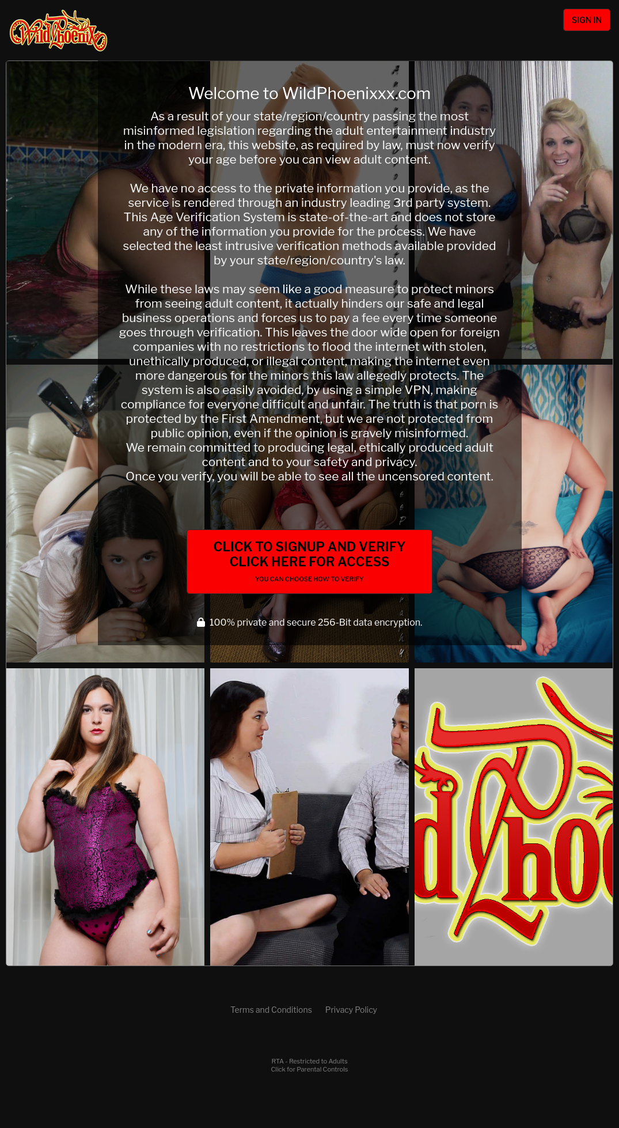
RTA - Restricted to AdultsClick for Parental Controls (309, 1065)
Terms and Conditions (271, 1010)
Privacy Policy (351, 1010)
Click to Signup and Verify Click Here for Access (310, 561)
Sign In (587, 20)
